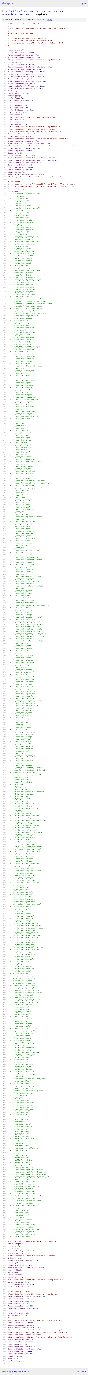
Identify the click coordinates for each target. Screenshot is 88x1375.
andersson (47, 11)
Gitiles (14, 1371)
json (84, 1371)
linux (24, 11)
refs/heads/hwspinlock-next (16, 14)
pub (12, 11)
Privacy (20, 1371)
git (38, 11)
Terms (26, 1371)
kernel (5, 11)
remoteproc (60, 11)
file (49, 20)
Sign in (83, 4)
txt (78, 1371)
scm (18, 11)
